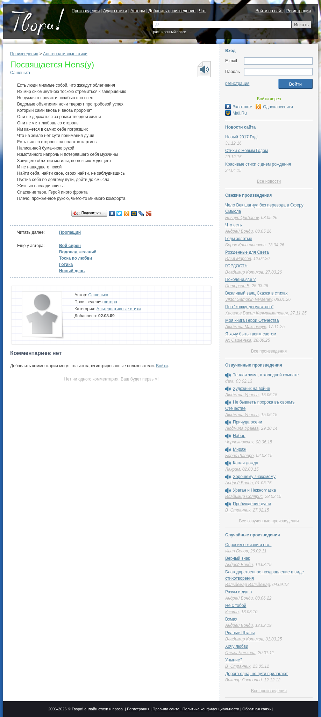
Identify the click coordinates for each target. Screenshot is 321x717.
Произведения (86, 10)
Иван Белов (236, 551)
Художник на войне (251, 388)
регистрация (237, 83)
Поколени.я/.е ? (240, 279)
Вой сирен (70, 245)
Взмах (231, 619)
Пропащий (70, 232)
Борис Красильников (245, 244)
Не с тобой (235, 605)
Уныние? (233, 660)
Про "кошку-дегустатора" (249, 306)
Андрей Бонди (239, 231)
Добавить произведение (171, 10)
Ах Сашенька (238, 340)
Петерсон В (237, 285)
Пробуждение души (252, 503)
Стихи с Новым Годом (246, 150)
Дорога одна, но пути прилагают (256, 673)
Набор (239, 435)
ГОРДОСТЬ (236, 265)
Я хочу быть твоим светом (250, 334)
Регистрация (298, 10)
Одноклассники (274, 106)
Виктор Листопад (243, 680)
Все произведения (269, 351)
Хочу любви (236, 646)
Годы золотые (238, 238)
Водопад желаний (78, 251)
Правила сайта (165, 709)
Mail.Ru (236, 113)
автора (110, 301)
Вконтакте (238, 106)
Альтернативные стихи (65, 53)
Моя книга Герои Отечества (252, 320)
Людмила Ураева (242, 394)
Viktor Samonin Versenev (248, 299)
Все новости (269, 181)
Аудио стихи (115, 10)
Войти (162, 365)
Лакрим (232, 469)
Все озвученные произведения (269, 521)
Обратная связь (256, 709)
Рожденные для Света (247, 252)
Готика (66, 264)
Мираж (239, 449)
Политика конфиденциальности (211, 709)
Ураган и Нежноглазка (254, 490)
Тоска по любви (75, 258)
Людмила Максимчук (245, 326)
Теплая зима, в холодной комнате (266, 374)
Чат (202, 10)
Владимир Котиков (244, 272)
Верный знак (237, 558)
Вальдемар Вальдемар (247, 584)
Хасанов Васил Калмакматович (256, 313)
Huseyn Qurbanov (242, 217)
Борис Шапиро (239, 455)
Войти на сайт (269, 10)
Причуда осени (247, 422)
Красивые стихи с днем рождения (258, 164)
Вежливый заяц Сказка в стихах (256, 293)
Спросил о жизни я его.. (248, 544)
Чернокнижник (239, 442)
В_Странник (237, 510)
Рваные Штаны (240, 632)
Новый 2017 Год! (241, 137)
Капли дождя (245, 463)
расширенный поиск (169, 32)
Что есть (233, 225)
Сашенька (20, 72)
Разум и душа (238, 591)
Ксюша (232, 611)
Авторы (137, 10)
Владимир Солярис (244, 496)
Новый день (72, 270)
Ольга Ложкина (240, 652)
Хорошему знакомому (254, 476)
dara (229, 381)
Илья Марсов (238, 258)
